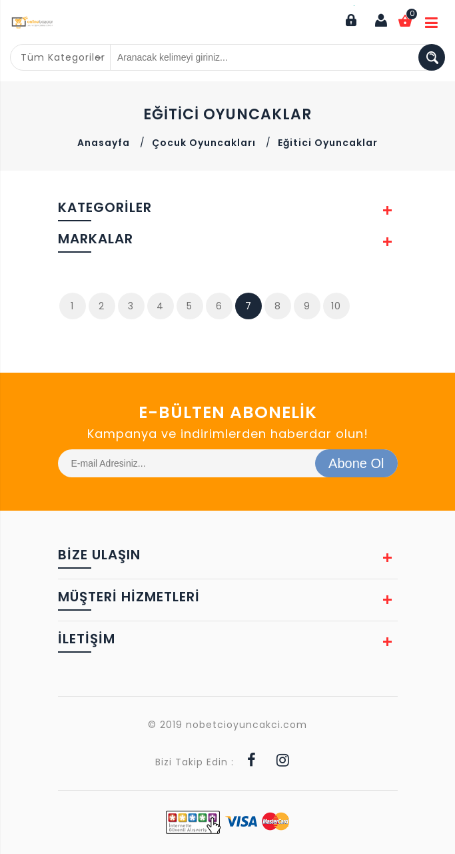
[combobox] (61, 57)
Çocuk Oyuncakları (204, 142)
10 (336, 306)
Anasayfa (103, 142)
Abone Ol (356, 463)
